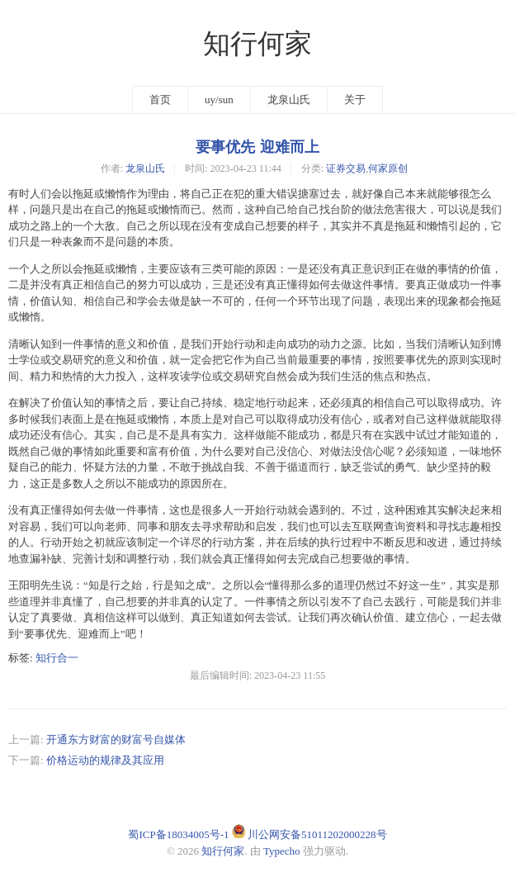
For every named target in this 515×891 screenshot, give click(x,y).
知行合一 (56, 658)
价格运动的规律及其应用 (105, 760)
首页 (160, 99)
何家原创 (388, 168)
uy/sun (219, 99)
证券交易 (346, 168)
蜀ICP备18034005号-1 (178, 834)
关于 (355, 99)
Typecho (281, 851)
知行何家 (257, 44)
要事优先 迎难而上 (257, 147)
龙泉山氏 (288, 99)
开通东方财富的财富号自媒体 (116, 739)
